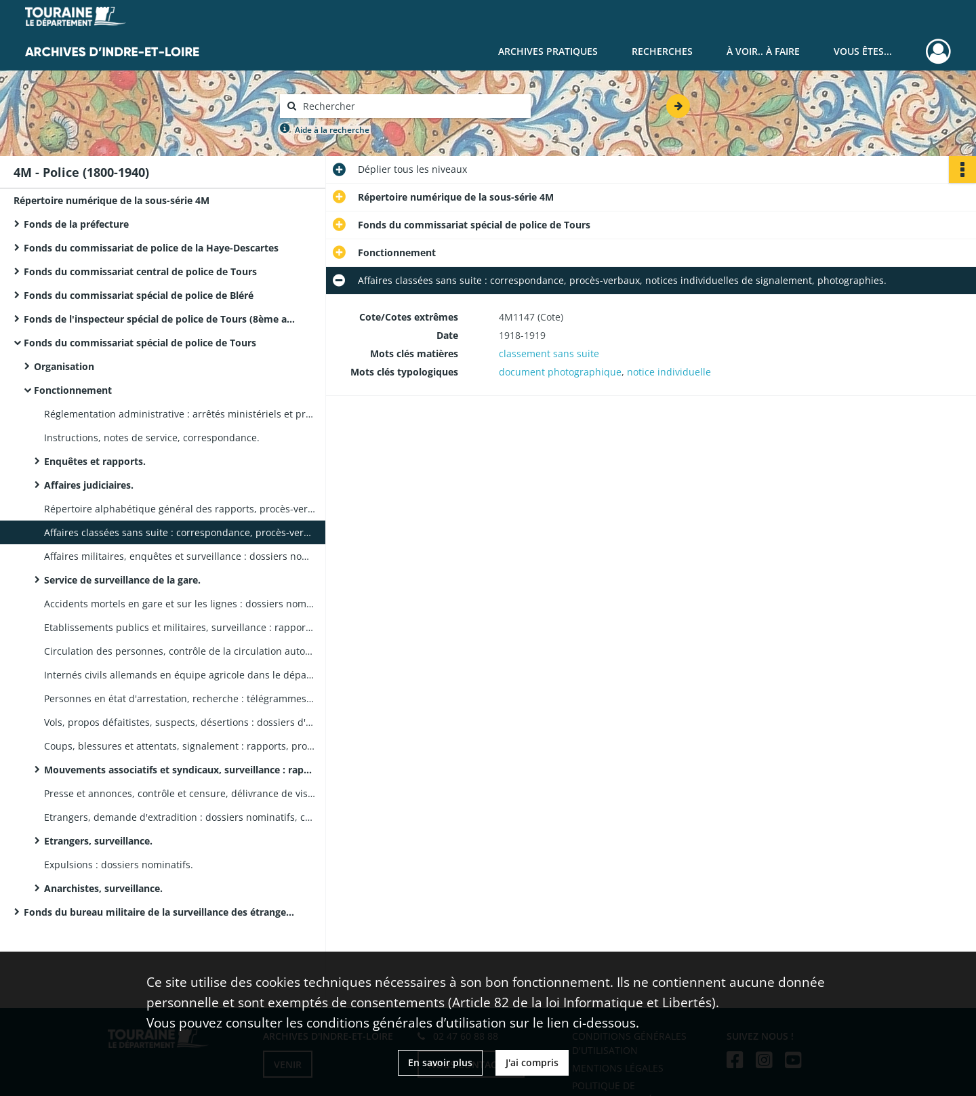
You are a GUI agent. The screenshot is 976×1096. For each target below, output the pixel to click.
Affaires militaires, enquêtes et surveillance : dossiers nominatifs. (179, 556)
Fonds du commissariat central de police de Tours (140, 271)
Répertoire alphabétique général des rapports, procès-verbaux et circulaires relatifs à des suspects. (179, 508)
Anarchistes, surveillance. (103, 888)
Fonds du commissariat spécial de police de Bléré (138, 295)
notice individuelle (669, 371)
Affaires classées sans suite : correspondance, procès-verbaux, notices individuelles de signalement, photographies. (179, 532)
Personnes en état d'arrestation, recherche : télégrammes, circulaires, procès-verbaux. (179, 698)
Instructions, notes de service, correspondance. (152, 437)
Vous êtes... (863, 51)
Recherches (662, 51)
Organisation (64, 366)
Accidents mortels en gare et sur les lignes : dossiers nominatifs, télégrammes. (179, 603)
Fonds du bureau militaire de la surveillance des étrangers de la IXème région (159, 912)
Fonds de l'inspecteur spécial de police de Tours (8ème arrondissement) (159, 318)
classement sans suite (549, 353)
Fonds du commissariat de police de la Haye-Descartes (151, 247)
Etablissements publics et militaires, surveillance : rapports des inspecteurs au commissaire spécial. (179, 627)
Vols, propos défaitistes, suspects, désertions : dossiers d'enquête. (179, 722)
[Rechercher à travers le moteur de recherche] (412, 106)
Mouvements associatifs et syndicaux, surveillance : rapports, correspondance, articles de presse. (179, 769)
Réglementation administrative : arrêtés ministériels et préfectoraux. (179, 413)
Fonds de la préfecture (76, 224)
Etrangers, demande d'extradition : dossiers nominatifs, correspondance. (179, 817)
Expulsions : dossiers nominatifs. (118, 864)
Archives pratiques (548, 51)
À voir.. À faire (763, 51)
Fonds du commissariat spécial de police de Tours (140, 342)
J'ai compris (532, 1062)
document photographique (560, 371)
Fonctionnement (73, 390)
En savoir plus (440, 1062)
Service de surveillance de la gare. (122, 579)
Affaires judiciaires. (89, 485)
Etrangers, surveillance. (98, 840)
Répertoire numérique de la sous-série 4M (111, 200)
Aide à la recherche (332, 130)
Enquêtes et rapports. (95, 461)
